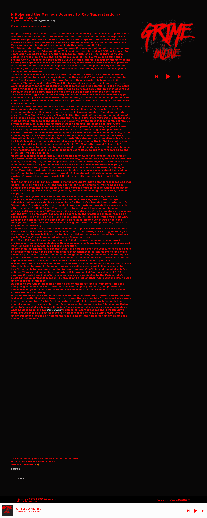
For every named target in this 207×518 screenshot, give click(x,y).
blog (52, 21)
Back (21, 478)
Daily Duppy (54, 309)
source (15, 468)
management (41, 21)
